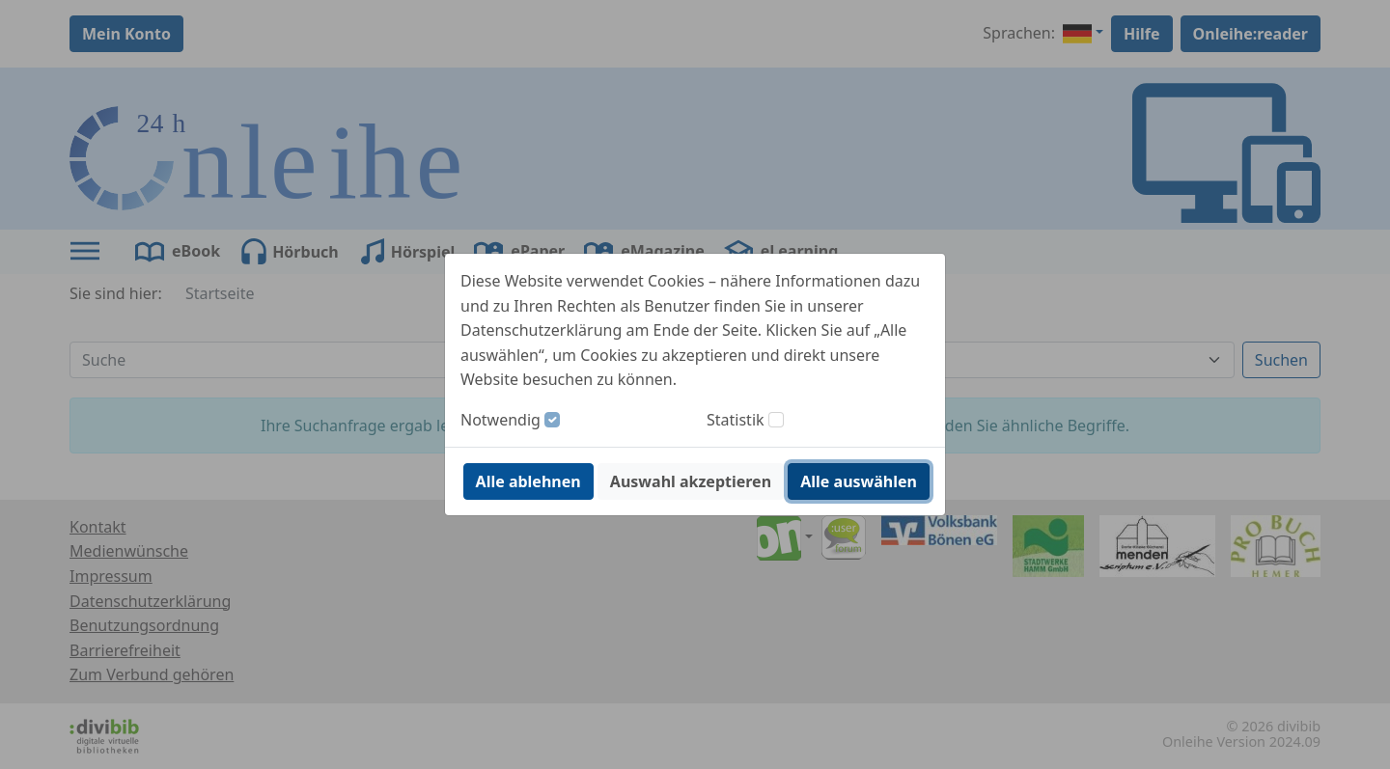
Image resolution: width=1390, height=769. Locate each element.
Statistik (735, 419)
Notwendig (500, 419)
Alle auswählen (858, 481)
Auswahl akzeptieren (690, 481)
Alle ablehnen (528, 481)
